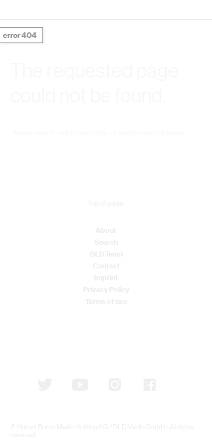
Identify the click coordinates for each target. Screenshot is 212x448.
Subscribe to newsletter (68, 338)
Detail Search (151, 153)
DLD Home (53, 153)
